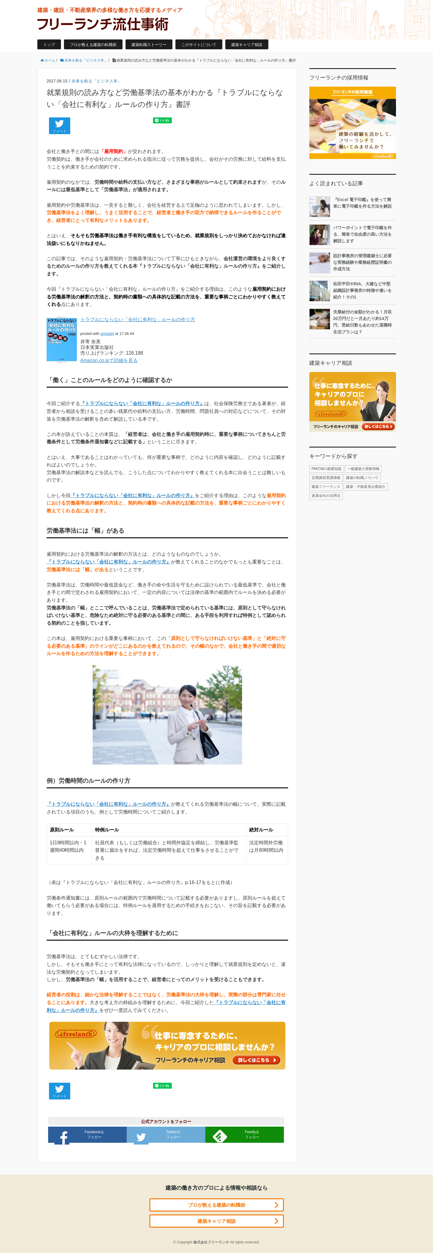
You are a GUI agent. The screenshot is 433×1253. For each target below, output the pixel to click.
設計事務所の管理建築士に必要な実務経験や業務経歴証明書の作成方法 (350, 262)
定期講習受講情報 (326, 478)
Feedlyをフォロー (237, 1135)
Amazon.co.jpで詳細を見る (109, 360)
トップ (49, 44)
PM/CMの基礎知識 (327, 469)
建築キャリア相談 (246, 44)
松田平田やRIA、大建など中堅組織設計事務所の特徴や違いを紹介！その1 (350, 291)
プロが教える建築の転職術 (93, 44)
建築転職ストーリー (148, 44)
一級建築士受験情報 (363, 469)
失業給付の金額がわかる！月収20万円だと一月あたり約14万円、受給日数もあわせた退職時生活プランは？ (350, 321)
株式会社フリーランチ (211, 1241)
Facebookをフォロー (81, 1136)
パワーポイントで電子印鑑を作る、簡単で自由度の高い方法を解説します (350, 234)
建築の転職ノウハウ (362, 478)
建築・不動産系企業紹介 (365, 487)
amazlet (107, 333)
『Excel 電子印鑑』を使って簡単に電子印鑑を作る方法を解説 (350, 206)
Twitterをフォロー (158, 1136)
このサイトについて (198, 44)
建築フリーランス (326, 487)
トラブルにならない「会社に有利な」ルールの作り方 (137, 319)
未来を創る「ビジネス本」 (96, 81)
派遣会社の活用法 (326, 496)
